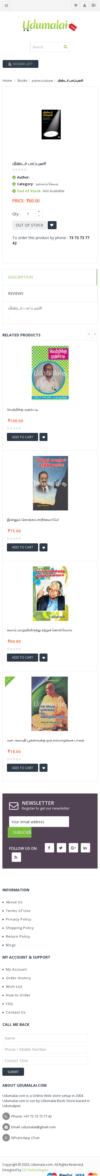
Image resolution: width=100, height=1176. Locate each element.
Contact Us (14, 1001)
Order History (16, 967)
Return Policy (16, 925)
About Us (12, 891)
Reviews (15, 293)
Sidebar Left (20, 64)
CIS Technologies (35, 1159)
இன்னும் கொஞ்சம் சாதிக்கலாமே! (33, 519)
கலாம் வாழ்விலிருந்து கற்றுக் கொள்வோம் (39, 630)
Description (20, 277)
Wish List (12, 975)
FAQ (7, 992)
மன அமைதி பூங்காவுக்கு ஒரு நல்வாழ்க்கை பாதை (45, 740)
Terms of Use (16, 899)
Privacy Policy (16, 908)
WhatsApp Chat (25, 1127)
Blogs (9, 934)
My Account (14, 958)
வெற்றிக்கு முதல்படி (22, 409)
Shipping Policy (18, 917)
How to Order (16, 984)
